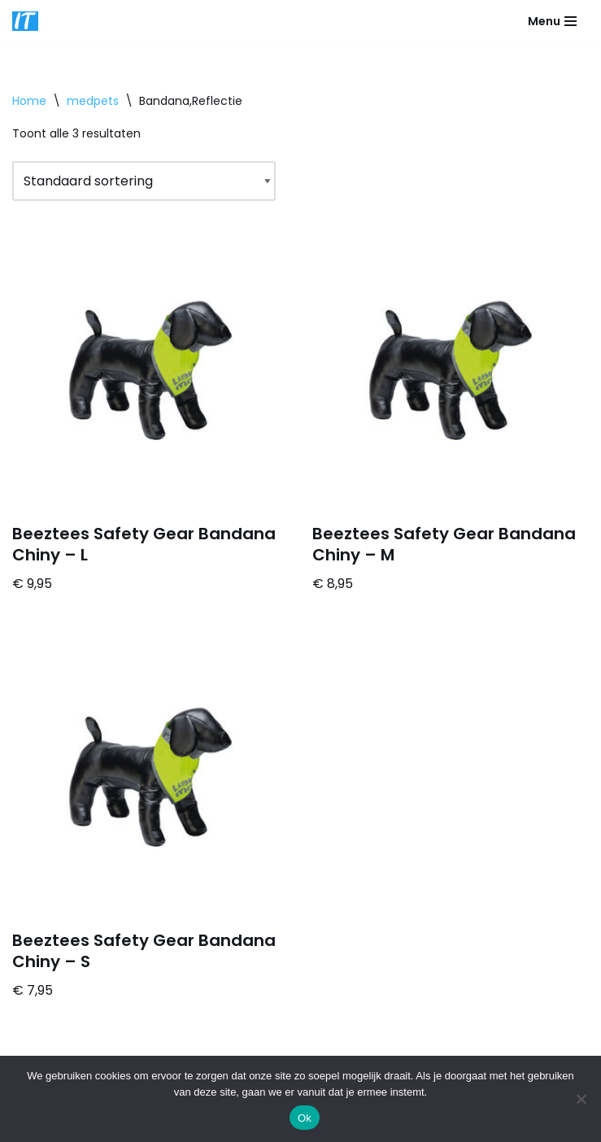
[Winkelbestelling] (144, 181)
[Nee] (581, 1099)
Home (29, 101)
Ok (304, 1118)
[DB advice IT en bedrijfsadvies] (25, 21)
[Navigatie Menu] (552, 21)
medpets (93, 101)
